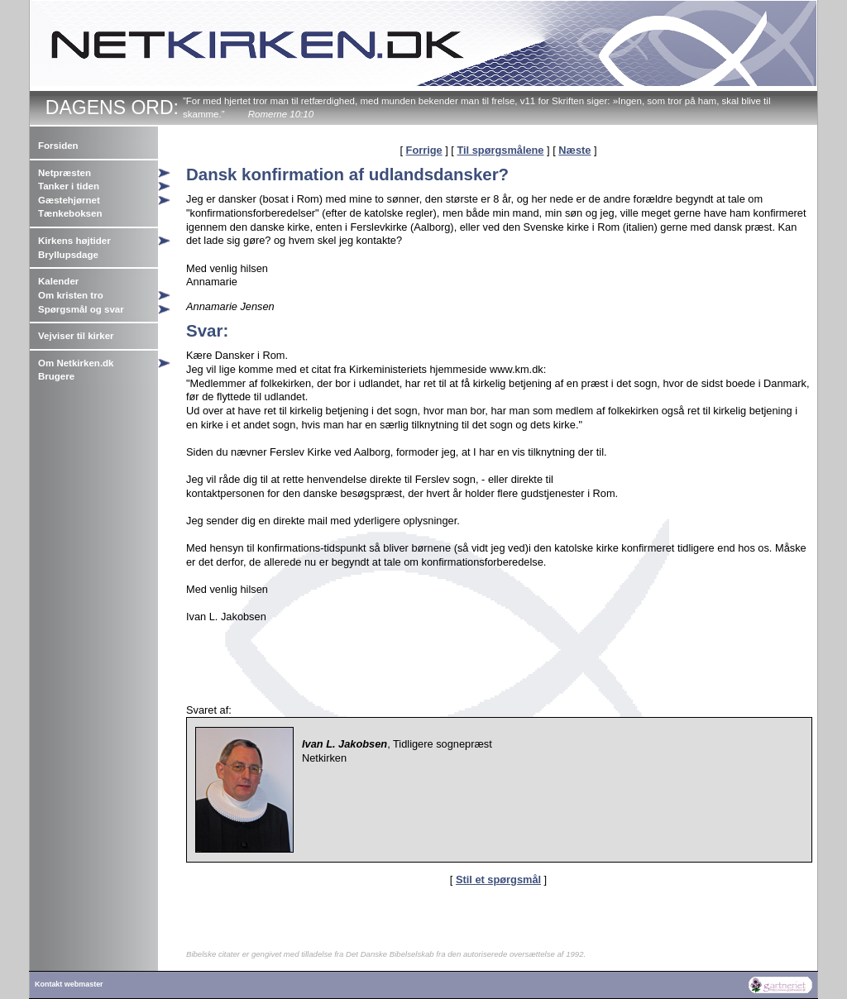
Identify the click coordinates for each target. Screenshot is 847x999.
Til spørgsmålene (500, 150)
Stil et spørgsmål (498, 879)
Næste (574, 150)
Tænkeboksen (70, 213)
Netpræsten (64, 173)
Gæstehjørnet (69, 200)
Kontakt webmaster (69, 984)
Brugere (56, 376)
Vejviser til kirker (76, 336)
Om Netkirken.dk (76, 363)
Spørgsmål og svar (81, 309)
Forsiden (58, 146)
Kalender (58, 281)
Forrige (424, 150)
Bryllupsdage (68, 255)
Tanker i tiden (68, 186)
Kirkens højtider (74, 241)
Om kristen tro (70, 295)
